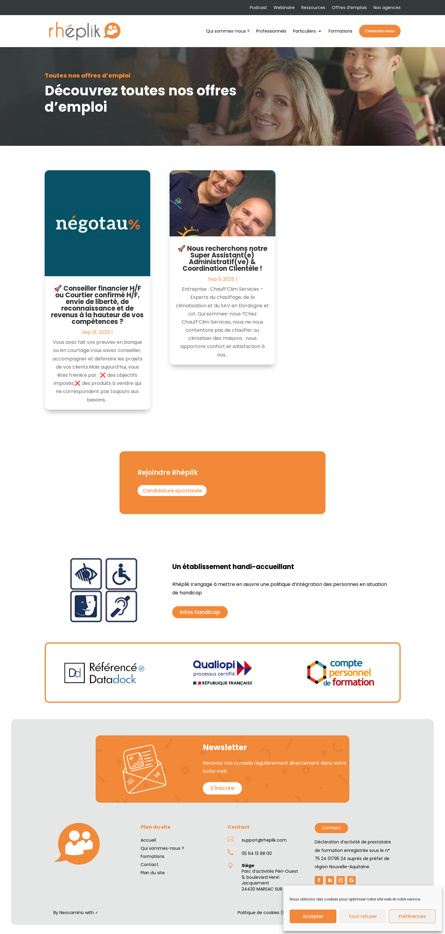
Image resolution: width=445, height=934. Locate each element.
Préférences (412, 916)
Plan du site (153, 873)
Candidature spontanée (172, 490)
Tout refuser (362, 916)
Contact (331, 828)
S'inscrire (222, 788)
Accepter (313, 916)
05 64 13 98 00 (257, 853)
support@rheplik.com (264, 840)
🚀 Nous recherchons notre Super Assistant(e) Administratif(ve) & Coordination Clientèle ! (222, 258)
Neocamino (71, 913)
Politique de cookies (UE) (264, 913)
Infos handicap (200, 612)
